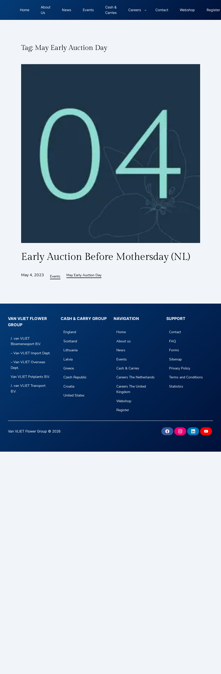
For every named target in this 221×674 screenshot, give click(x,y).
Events (55, 276)
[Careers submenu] (145, 10)
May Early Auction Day (83, 275)
